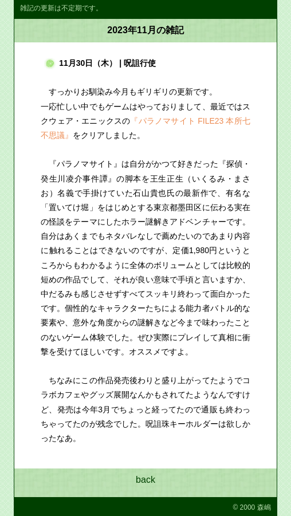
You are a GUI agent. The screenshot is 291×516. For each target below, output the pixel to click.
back (145, 480)
